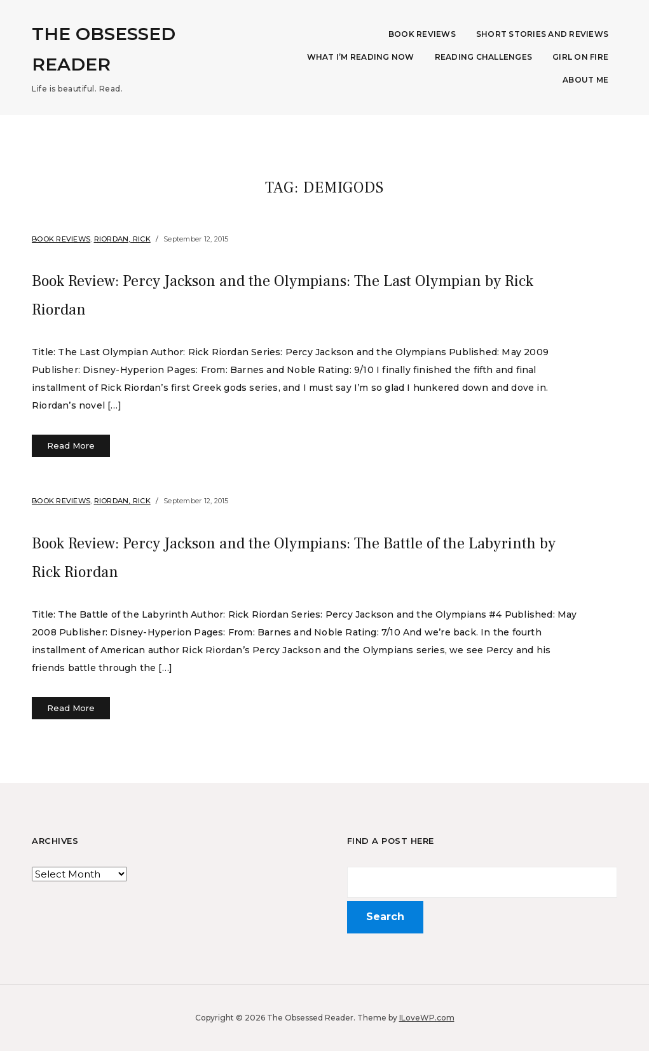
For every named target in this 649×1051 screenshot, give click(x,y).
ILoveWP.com (426, 1017)
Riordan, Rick (122, 238)
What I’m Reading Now (360, 57)
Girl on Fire (580, 57)
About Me (585, 80)
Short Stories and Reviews (542, 34)
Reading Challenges (484, 57)
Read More (71, 445)
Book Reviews (422, 34)
